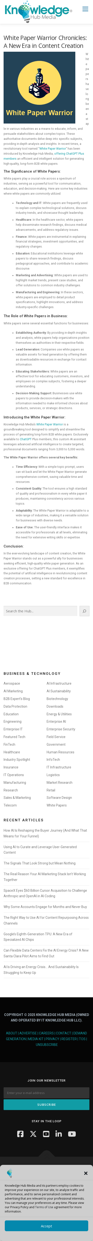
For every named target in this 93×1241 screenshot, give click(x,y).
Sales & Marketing (17, 798)
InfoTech (53, 760)
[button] (85, 1173)
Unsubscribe (47, 1045)
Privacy (52, 1039)
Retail (51, 790)
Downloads (55, 706)
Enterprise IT (13, 729)
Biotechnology (57, 699)
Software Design (59, 798)
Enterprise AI (56, 721)
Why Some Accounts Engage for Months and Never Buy (45, 907)
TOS (82, 1039)
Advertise (28, 1033)
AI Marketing (13, 691)
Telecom (10, 805)
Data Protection (15, 706)
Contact (63, 1033)
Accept (46, 1226)
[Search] (84, 611)
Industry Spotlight (17, 760)
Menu (85, 9)
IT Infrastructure (59, 767)
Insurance (11, 767)
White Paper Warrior (52, 148)
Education (11, 714)
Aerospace (12, 683)
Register (69, 1039)
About (11, 1033)
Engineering (13, 721)
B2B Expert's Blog (17, 699)
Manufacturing (15, 782)
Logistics (53, 775)
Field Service (56, 737)
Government (56, 744)
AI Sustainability (59, 691)
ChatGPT (26, 439)
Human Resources (60, 752)
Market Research (59, 782)
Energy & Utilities (59, 714)
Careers (46, 1033)
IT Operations (14, 775)
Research (11, 790)
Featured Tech (14, 737)
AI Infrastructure (59, 683)
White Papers (57, 805)
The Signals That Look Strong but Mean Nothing (40, 863)
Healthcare (12, 752)
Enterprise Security (61, 729)
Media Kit (36, 1039)
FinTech (9, 744)
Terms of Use (44, 1207)
